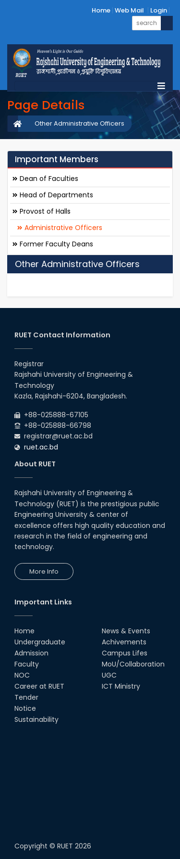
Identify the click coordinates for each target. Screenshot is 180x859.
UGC (109, 675)
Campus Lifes (124, 653)
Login (158, 10)
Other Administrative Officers (79, 123)
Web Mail (129, 10)
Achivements (124, 642)
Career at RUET (39, 686)
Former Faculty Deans (52, 244)
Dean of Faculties (45, 178)
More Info (44, 571)
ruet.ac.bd (41, 447)
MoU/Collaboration (133, 664)
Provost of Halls (41, 211)
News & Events (126, 631)
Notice (25, 708)
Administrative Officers (59, 227)
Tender (26, 697)
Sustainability (36, 719)
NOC (22, 675)
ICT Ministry (121, 686)
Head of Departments (52, 195)
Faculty (26, 664)
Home (101, 10)
